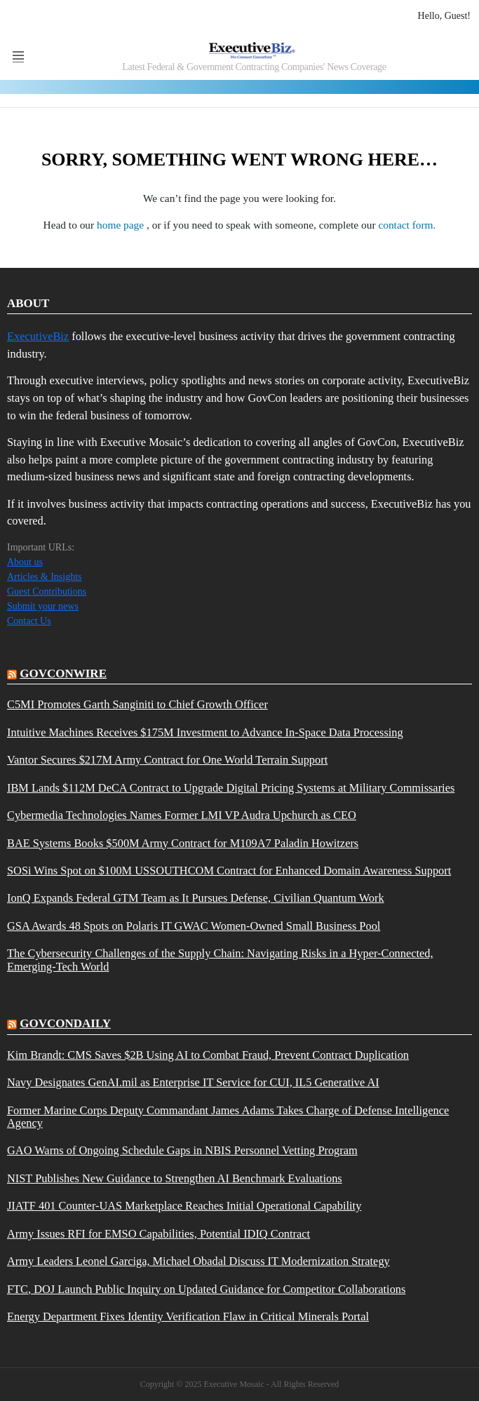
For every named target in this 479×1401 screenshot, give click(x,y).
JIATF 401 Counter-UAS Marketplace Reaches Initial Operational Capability (184, 1206)
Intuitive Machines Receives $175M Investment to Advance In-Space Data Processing (205, 732)
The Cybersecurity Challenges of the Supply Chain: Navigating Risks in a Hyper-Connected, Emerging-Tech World (220, 960)
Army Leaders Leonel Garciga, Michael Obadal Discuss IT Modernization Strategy (198, 1261)
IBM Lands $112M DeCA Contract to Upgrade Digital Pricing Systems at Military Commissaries (230, 788)
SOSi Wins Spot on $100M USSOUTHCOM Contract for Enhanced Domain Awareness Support (229, 871)
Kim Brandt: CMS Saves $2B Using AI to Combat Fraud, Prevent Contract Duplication (208, 1055)
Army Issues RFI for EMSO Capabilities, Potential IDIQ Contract (158, 1234)
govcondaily (65, 1023)
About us (25, 562)
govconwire (63, 673)
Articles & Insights (44, 576)
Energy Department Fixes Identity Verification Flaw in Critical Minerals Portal (188, 1317)
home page (122, 225)
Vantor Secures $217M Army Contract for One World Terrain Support (167, 760)
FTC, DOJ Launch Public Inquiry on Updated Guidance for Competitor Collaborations (206, 1289)
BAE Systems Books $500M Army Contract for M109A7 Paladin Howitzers (182, 843)
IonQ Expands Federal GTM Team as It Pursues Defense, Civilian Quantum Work (195, 898)
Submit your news (43, 606)
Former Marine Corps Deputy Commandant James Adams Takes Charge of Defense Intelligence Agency (228, 1117)
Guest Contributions (46, 591)
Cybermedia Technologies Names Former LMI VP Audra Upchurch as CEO (181, 815)
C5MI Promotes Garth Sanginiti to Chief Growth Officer (137, 704)
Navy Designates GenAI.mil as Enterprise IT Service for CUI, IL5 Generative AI (193, 1082)
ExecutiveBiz (38, 336)
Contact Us (29, 621)
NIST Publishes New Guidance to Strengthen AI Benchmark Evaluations (174, 1178)
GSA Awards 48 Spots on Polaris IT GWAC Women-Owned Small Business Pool (193, 926)
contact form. (407, 225)
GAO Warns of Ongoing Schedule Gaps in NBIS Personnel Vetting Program (182, 1150)
